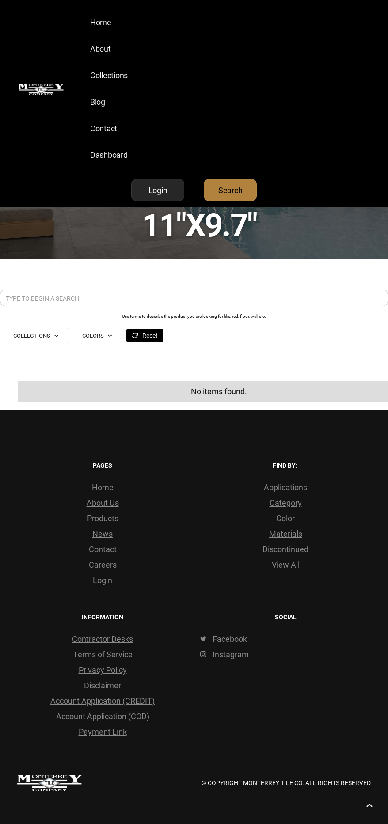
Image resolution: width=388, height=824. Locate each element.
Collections (109, 75)
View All (286, 564)
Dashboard (109, 154)
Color (285, 518)
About (100, 48)
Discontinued (285, 549)
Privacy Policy (103, 669)
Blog (97, 101)
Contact (103, 128)
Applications (285, 487)
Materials (285, 533)
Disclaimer (102, 685)
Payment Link (103, 731)
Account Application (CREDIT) (102, 700)
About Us (103, 502)
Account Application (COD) (102, 716)
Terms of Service (103, 654)
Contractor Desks (102, 638)
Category (286, 502)
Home (100, 22)
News (102, 533)
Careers (103, 564)
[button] (36, 335)
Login (102, 580)
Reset (150, 335)
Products (102, 518)
